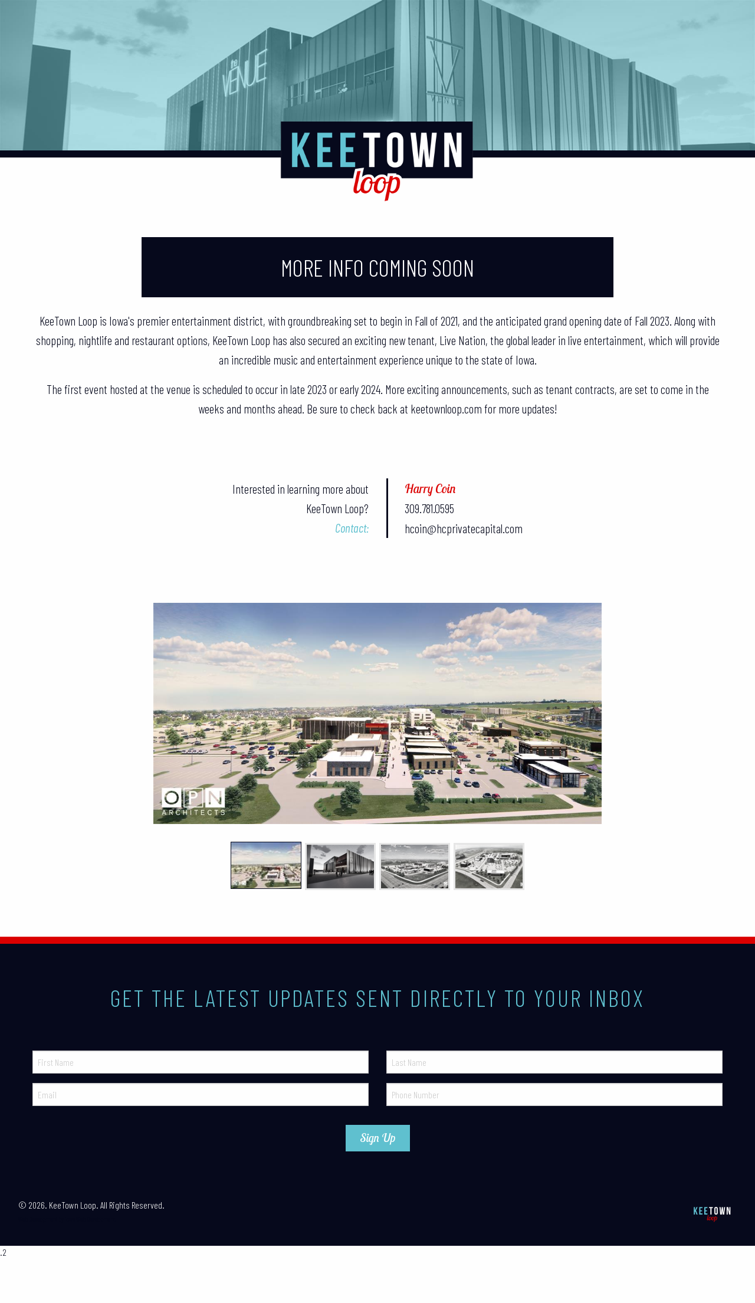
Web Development (37, 1219)
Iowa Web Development (90, 1219)
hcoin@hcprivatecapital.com (464, 528)
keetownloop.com (446, 408)
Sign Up (377, 1138)
